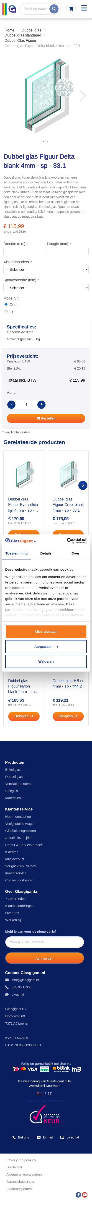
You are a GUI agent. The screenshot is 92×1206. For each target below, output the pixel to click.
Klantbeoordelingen (19, 906)
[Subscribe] (44, 958)
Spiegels (11, 791)
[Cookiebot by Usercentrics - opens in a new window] (67, 541)
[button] (44, 141)
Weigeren (46, 661)
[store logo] (9, 9)
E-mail (44, 1137)
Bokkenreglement (19, 1189)
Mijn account (14, 859)
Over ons (12, 913)
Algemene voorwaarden (24, 1174)
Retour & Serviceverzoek (24, 845)
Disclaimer (14, 1167)
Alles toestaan (46, 631)
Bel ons (20, 1137)
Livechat (18, 994)
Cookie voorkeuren (19, 880)
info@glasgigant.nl (25, 980)
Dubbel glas (14, 777)
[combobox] (39, 9)
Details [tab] (46, 553)
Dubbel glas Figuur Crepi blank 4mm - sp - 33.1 (68, 505)
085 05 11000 (21, 987)
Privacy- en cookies (21, 1160)
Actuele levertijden (18, 838)
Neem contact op (18, 816)
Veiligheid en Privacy (20, 866)
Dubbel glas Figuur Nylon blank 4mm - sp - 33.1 (22, 687)
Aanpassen (46, 646)
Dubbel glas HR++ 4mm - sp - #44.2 (68, 683)
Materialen (13, 798)
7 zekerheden (15, 899)
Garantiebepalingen (20, 1181)
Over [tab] (75, 553)
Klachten (11, 852)
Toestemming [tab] (16, 553)
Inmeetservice (15, 873)
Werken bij (13, 920)
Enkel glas (13, 769)
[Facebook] (78, 1194)
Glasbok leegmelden (20, 831)
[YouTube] (84, 1194)
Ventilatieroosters (18, 784)
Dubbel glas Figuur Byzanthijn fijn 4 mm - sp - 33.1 (23, 505)
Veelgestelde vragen (20, 824)
